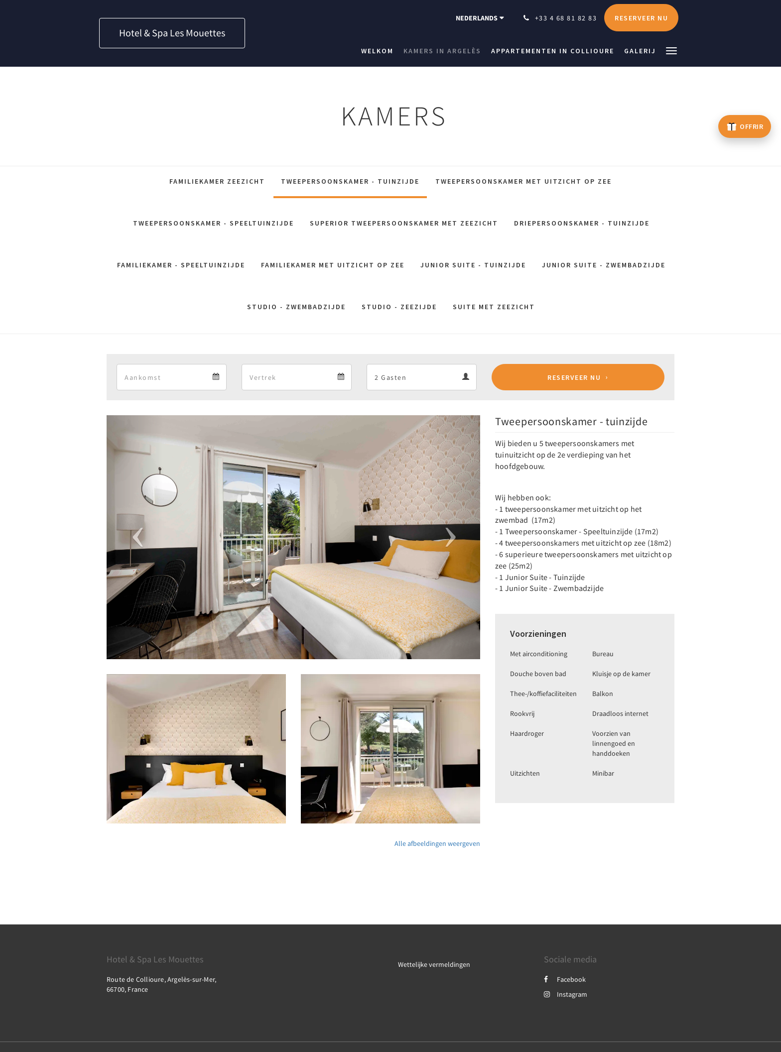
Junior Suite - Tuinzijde (473, 264)
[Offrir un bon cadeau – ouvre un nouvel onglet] (744, 126)
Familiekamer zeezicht (217, 181)
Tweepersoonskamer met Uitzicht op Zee (523, 181)
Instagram (565, 994)
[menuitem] (379, 51)
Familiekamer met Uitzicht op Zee (332, 264)
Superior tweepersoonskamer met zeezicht (404, 223)
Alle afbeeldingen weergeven (437, 843)
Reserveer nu (574, 377)
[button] (671, 50)
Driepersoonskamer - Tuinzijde (582, 223)
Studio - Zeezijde (399, 306)
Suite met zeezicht (494, 306)
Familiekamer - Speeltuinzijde (181, 264)
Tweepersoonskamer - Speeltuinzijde (213, 223)
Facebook (565, 979)
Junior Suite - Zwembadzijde (603, 264)
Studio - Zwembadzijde (296, 306)
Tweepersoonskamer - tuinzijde (350, 181)
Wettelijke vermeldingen (434, 964)
